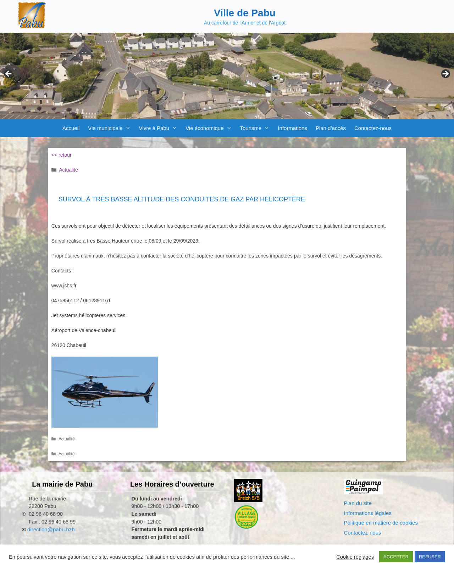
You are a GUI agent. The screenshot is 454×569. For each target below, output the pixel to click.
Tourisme (257, 128)
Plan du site (358, 503)
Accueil (70, 128)
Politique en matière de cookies (381, 523)
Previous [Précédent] (9, 74)
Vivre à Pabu (160, 128)
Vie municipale (111, 128)
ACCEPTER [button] (396, 556)
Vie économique (211, 128)
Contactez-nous (373, 128)
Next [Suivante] (445, 74)
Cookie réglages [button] (355, 557)
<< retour (61, 155)
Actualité (68, 170)
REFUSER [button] (430, 556)
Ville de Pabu (245, 12)
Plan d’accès (331, 128)
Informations (292, 128)
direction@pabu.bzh (51, 529)
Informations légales (368, 513)
